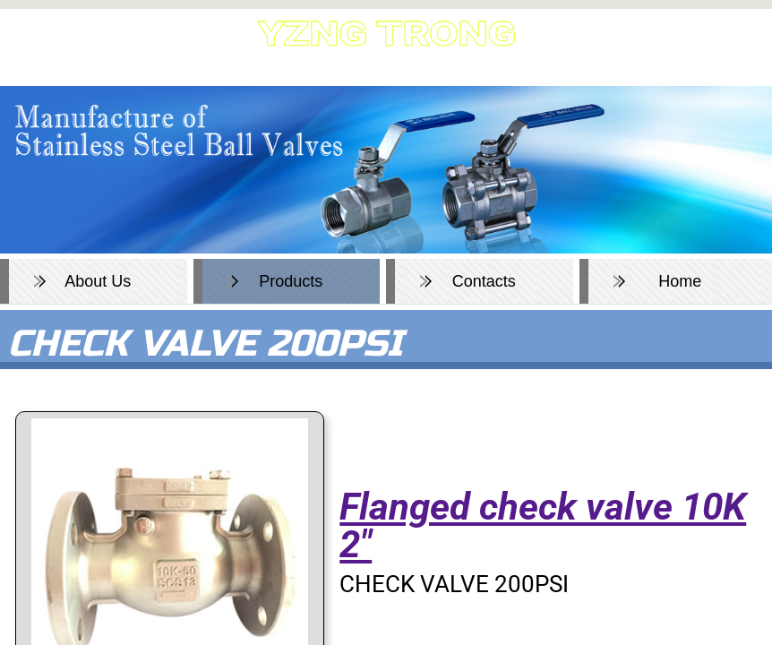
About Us (97, 281)
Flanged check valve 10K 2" (542, 525)
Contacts (484, 281)
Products (290, 281)
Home (679, 281)
